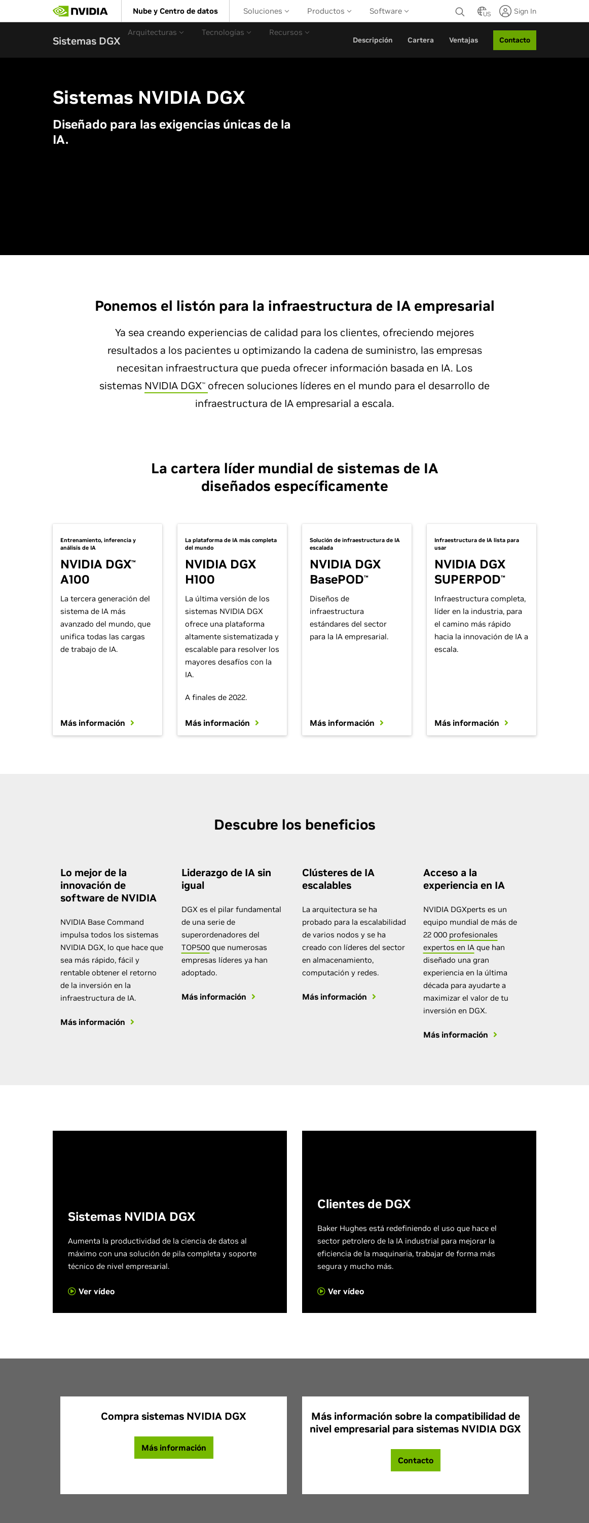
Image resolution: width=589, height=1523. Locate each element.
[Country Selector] (482, 14)
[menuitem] (175, 11)
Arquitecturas (156, 32)
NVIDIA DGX (176, 385)
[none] (461, 11)
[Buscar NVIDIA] (461, 9)
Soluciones (266, 11)
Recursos (289, 32)
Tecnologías (226, 32)
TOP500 (195, 946)
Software (389, 11)
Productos (329, 11)
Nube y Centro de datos (175, 11)
